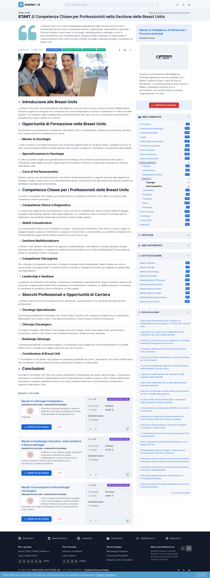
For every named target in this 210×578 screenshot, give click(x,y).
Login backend (69, 555)
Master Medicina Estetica (165, 284)
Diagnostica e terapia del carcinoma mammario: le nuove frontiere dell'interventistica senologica (162, 417)
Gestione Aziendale (165, 132)
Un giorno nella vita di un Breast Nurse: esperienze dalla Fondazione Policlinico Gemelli (163, 400)
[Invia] (157, 4)
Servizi (21, 551)
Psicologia (166, 198)
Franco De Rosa (161, 559)
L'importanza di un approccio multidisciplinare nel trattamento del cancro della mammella (162, 333)
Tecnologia (165, 215)
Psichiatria (166, 194)
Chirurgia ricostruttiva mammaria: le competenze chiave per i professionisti (165, 358)
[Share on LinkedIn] (125, 49)
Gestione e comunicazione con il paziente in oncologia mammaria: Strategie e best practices (164, 341)
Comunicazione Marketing (165, 128)
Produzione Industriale (165, 145)
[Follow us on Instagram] (178, 570)
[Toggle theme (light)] (177, 4)
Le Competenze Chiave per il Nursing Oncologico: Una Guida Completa (164, 434)
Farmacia (166, 166)
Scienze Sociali (165, 211)
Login (20, 555)
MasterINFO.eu (59, 538)
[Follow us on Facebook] (183, 570)
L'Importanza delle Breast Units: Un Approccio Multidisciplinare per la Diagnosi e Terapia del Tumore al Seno (165, 323)
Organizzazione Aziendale (165, 141)
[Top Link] (189, 4)
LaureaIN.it (87, 538)
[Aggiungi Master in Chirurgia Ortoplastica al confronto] (96, 429)
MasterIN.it (28, 538)
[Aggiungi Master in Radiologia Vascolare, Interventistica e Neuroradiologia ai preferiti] (90, 475)
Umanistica (165, 224)
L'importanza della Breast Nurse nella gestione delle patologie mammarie (163, 384)
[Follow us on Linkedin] (189, 570)
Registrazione (31, 555)
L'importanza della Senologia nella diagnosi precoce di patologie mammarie (164, 485)
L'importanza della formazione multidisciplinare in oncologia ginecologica (161, 476)
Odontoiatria (166, 190)
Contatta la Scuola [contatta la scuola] (163, 105)
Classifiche (128, 560)
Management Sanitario (72, 50)
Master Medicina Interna (165, 288)
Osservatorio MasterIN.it (117, 555)
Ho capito (202, 575)
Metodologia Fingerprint (117, 551)
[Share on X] (130, 49)
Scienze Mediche (54, 50)
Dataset (110, 560)
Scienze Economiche (165, 158)
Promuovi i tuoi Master (72, 551)
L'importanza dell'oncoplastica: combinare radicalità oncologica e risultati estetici (163, 426)
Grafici (118, 560)
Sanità (166, 203)
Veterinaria (166, 207)
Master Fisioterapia (165, 275)
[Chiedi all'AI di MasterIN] (108, 4)
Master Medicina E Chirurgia (165, 280)
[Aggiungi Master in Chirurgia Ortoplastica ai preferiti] (90, 429)
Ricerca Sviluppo (165, 149)
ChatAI (35, 551)
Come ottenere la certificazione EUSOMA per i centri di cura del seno (165, 409)
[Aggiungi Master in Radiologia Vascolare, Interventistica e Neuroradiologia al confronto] (96, 475)
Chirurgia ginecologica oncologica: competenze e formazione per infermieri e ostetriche (162, 451)
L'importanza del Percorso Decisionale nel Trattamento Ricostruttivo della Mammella (164, 468)
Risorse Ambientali (165, 154)
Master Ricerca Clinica (165, 301)
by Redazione (23, 50)
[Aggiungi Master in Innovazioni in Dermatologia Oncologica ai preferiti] (90, 521)
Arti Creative (165, 124)
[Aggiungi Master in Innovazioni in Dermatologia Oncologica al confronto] (96, 521)
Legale (165, 137)
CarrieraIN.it (116, 538)
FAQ (28, 551)
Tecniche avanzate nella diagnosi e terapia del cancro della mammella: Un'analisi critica (164, 367)
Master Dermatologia (165, 271)
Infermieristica (89, 50)
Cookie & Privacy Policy (96, 570)
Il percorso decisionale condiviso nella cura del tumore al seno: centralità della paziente (164, 392)
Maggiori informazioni (106, 575)
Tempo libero (165, 220)
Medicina (101, 50)
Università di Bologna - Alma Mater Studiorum (43, 405)
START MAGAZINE (182, 493)
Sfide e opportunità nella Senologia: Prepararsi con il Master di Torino (163, 443)
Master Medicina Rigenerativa (165, 297)
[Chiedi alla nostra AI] (59, 427)
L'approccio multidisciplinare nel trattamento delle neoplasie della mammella (162, 375)
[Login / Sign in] (183, 4)
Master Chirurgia (165, 267)
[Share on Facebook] (119, 49)
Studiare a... (45, 551)
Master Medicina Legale (165, 292)
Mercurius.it (175, 538)
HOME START (24, 13)
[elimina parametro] (189, 162)
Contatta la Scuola (36, 427)
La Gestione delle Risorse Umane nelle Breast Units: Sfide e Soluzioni (163, 350)
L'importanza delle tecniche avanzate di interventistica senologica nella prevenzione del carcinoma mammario (164, 460)
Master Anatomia (165, 262)
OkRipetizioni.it (147, 538)
